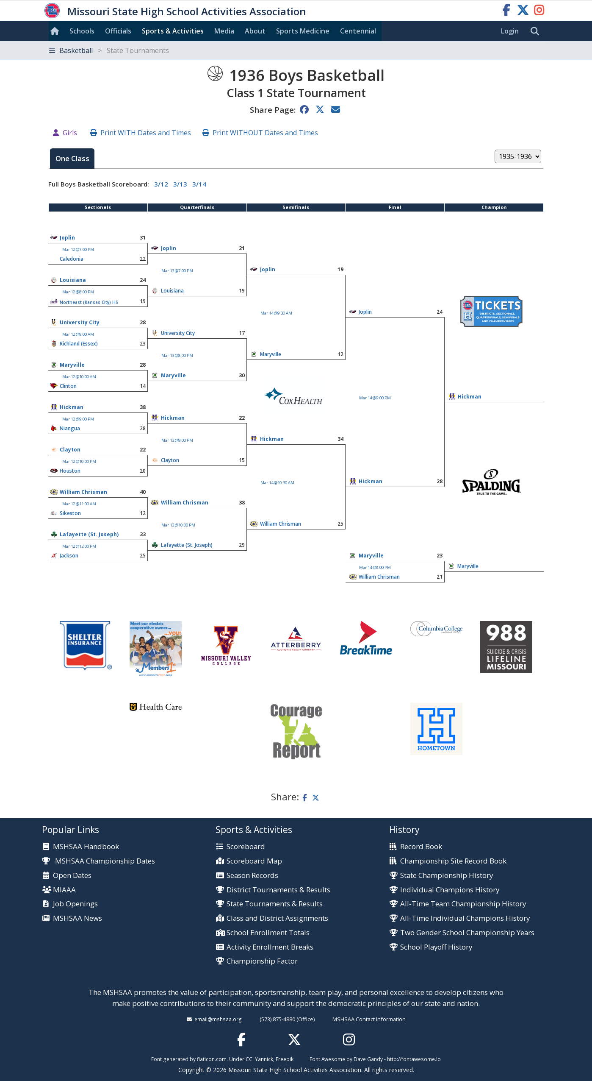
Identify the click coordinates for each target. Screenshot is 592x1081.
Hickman (469, 396)
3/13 (180, 184)
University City (80, 322)
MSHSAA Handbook (86, 847)
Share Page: (273, 109)
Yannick (264, 1059)
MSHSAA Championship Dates (98, 861)
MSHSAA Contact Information (369, 1019)
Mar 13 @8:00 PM (177, 355)
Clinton (68, 386)
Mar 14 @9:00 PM (375, 398)
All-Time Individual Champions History (465, 918)
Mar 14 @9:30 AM (276, 313)
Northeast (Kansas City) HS (89, 302)
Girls (70, 132)
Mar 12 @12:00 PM (79, 546)
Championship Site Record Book (453, 861)
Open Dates (72, 876)
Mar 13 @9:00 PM (177, 440)
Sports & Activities (173, 31)
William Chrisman (83, 492)
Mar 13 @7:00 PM (177, 270)
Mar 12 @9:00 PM (78, 419)
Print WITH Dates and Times (145, 132)
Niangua (70, 428)
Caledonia (71, 258)
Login (510, 31)
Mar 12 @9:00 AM (78, 334)
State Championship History (446, 876)
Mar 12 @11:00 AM (79, 504)
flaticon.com (212, 1059)
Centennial (358, 31)
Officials (118, 31)
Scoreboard (246, 847)
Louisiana (73, 280)
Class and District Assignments (277, 918)
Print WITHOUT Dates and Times (265, 132)
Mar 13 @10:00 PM (178, 525)
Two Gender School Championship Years (467, 933)
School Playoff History (436, 947)
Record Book (421, 847)
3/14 (199, 184)
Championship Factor (262, 961)
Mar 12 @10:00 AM (79, 376)
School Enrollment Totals (268, 933)
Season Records (252, 876)
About (255, 31)
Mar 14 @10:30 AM (277, 482)
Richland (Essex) (79, 343)
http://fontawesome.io (414, 1059)
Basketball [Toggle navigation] (109, 50)
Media (224, 31)
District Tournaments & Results (278, 890)
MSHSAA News (77, 918)
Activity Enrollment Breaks (270, 947)
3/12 (161, 184)
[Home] (56, 31)
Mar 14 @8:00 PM (375, 567)
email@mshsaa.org (218, 1019)
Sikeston (70, 513)
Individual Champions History (449, 890)
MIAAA (64, 890)
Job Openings (75, 904)
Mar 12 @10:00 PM (79, 461)
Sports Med (302, 31)
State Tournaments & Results (275, 904)
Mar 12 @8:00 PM (78, 292)
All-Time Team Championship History (463, 904)
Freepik (284, 1059)
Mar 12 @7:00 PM (78, 249)
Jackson (69, 555)
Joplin (67, 237)
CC (249, 1059)
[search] (537, 31)
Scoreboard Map (254, 861)
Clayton (70, 449)
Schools (81, 31)
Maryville (72, 364)
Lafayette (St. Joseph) (89, 534)
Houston (70, 470)
